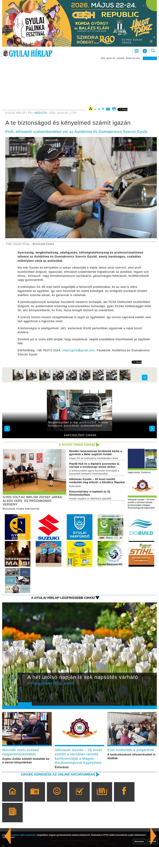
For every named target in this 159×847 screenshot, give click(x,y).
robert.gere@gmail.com (78, 350)
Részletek (139, 841)
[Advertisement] (79, 83)
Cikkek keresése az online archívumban (58, 774)
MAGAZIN (40, 112)
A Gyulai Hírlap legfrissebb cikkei (63, 597)
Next (152, 691)
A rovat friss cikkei (77, 444)
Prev (22, 691)
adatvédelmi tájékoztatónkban (22, 835)
